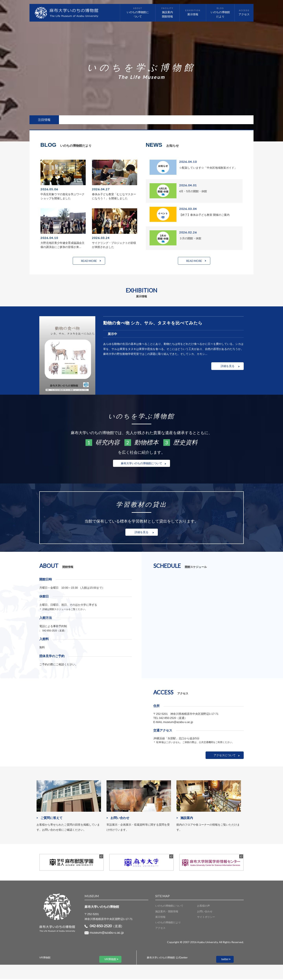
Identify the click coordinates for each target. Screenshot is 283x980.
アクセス (160, 929)
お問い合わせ (204, 912)
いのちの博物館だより (168, 923)
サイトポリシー (206, 917)
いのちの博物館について (169, 906)
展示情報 (160, 917)
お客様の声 (203, 906)
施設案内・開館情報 (166, 912)
